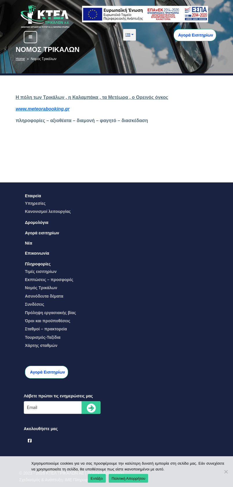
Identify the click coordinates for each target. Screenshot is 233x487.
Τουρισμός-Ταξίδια (43, 337)
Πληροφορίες (38, 264)
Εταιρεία (33, 195)
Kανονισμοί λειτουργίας (48, 211)
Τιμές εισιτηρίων (41, 271)
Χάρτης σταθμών (41, 345)
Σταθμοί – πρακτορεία (46, 329)
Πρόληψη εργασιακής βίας (50, 312)
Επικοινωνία (37, 253)
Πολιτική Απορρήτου (128, 478)
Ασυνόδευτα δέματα (44, 296)
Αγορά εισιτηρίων (42, 233)
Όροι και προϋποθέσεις (47, 320)
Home (20, 59)
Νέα (28, 243)
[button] (129, 35)
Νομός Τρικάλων (41, 287)
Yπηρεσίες (35, 203)
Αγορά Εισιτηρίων (195, 35)
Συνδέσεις (34, 304)
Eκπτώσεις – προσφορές (49, 279)
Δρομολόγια (36, 222)
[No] (226, 472)
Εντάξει (97, 478)
